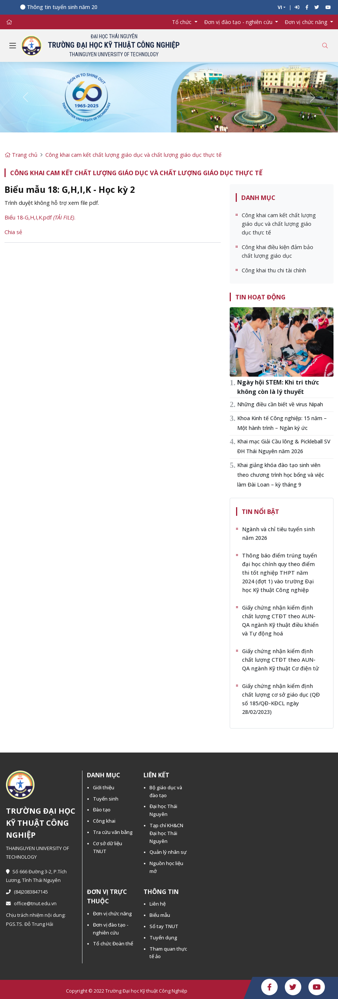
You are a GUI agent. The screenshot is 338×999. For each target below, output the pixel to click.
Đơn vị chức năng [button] (307, 22)
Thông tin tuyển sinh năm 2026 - (70, 7)
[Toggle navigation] (12, 45)
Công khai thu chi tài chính (274, 270)
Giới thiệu (103, 787)
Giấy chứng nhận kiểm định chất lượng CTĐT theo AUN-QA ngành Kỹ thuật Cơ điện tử (280, 659)
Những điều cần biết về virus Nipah (280, 404)
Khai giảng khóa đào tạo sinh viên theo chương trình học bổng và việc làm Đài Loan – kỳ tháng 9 (280, 474)
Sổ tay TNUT (164, 926)
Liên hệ (158, 903)
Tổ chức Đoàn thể (113, 943)
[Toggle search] (325, 45)
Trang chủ (20, 154)
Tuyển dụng (163, 937)
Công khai (104, 820)
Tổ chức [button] (182, 22)
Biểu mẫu (160, 915)
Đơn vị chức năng (112, 913)
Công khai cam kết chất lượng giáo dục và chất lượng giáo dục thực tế (133, 154)
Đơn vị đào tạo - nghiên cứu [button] (239, 22)
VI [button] (280, 7)
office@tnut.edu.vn (31, 903)
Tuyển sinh (105, 798)
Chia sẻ (13, 232)
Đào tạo (102, 809)
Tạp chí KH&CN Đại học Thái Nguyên (166, 833)
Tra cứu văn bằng (113, 832)
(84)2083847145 (27, 892)
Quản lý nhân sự (168, 852)
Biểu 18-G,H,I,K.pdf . (39, 217)
